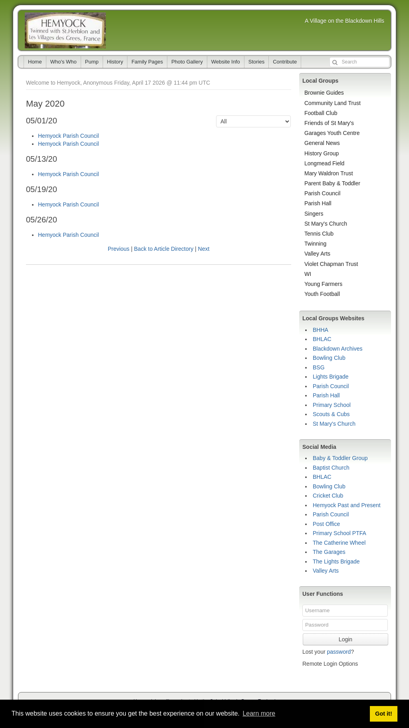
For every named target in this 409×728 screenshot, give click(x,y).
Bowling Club (329, 358)
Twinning (315, 243)
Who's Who (63, 62)
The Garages (329, 552)
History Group (321, 153)
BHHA (320, 330)
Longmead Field (324, 163)
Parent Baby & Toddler (332, 183)
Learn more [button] (258, 713)
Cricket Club (328, 495)
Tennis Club (319, 233)
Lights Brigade (331, 376)
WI (307, 274)
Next (204, 249)
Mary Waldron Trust (328, 173)
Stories (256, 62)
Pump (92, 62)
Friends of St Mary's (329, 123)
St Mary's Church (325, 223)
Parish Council (322, 193)
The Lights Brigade (336, 561)
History (115, 62)
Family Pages (147, 62)
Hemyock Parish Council (68, 136)
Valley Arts (317, 253)
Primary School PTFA (339, 533)
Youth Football (322, 294)
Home (35, 62)
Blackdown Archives (338, 348)
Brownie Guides (324, 92)
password (339, 652)
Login (345, 639)
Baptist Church (331, 467)
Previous (118, 249)
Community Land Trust (332, 103)
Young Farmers (323, 284)
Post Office (326, 524)
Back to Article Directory (164, 249)
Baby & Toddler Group (340, 458)
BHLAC (322, 339)
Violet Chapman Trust (331, 264)
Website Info (225, 62)
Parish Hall (318, 203)
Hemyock (65, 30)
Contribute (285, 62)
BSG (319, 367)
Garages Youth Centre (332, 133)
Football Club (321, 113)
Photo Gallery (187, 62)
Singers (313, 213)
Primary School (332, 405)
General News (322, 143)
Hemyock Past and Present (347, 505)
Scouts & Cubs (331, 414)
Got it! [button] (383, 713)
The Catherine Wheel (339, 543)
